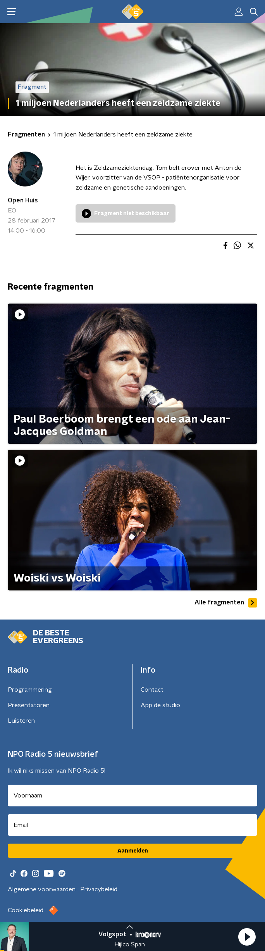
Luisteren (21, 721)
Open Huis (23, 200)
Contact (152, 690)
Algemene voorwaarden (42, 889)
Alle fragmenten (225, 603)
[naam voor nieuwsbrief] (132, 795)
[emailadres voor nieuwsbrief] (132, 825)
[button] (246, 936)
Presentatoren (29, 705)
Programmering (30, 690)
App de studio (160, 705)
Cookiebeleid (25, 910)
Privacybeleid (98, 889)
